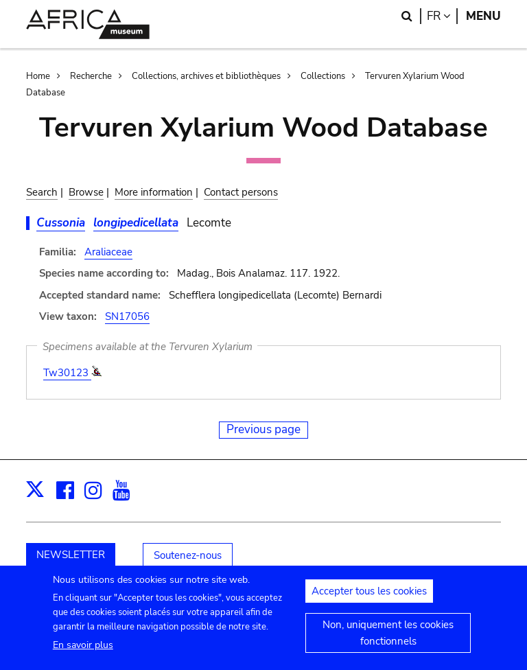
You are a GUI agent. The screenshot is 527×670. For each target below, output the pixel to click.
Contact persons (241, 192)
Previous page (263, 429)
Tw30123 (67, 373)
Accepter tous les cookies (369, 598)
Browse (86, 192)
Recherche (91, 76)
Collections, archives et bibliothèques (206, 76)
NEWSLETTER (70, 555)
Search (42, 192)
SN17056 (127, 316)
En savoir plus (83, 652)
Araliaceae (108, 252)
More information (154, 192)
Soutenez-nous (188, 555)
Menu (483, 16)
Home (38, 76)
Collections (323, 76)
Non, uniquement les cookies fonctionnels (388, 640)
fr (442, 16)
